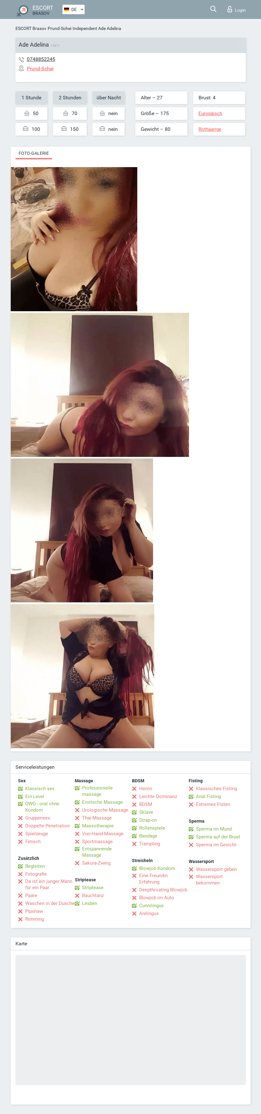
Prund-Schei (59, 28)
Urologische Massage (105, 810)
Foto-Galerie (34, 153)
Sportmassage (97, 841)
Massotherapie (98, 826)
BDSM (145, 804)
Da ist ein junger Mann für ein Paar (48, 884)
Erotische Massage (102, 802)
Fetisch (33, 841)
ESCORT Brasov (30, 28)
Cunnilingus (151, 905)
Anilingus (149, 913)
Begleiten (35, 866)
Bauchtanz (93, 895)
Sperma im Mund (214, 829)
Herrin (145, 788)
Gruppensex (37, 818)
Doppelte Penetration (47, 826)
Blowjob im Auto (156, 898)
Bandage (148, 836)
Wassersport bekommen (209, 880)
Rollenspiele (152, 828)
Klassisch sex (39, 788)
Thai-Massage (97, 818)
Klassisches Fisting (216, 788)
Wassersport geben (216, 869)
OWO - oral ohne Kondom (42, 807)
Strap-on (148, 820)
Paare (31, 895)
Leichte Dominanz (158, 796)
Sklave (146, 812)
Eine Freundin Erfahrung (153, 879)
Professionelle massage (97, 791)
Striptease (93, 887)
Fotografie (36, 874)
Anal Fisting (208, 796)
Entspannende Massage (97, 852)
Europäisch (210, 113)
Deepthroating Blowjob (163, 890)
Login (237, 9)
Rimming (34, 919)
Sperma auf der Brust (218, 837)
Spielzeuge (36, 834)
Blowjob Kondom (157, 868)
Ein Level (34, 796)
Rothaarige (210, 129)
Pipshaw (34, 911)
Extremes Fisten (213, 804)
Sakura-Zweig (96, 863)
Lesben (89, 903)
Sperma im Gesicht (216, 845)
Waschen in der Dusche (49, 903)
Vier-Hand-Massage (102, 834)
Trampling (149, 844)
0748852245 (41, 59)
